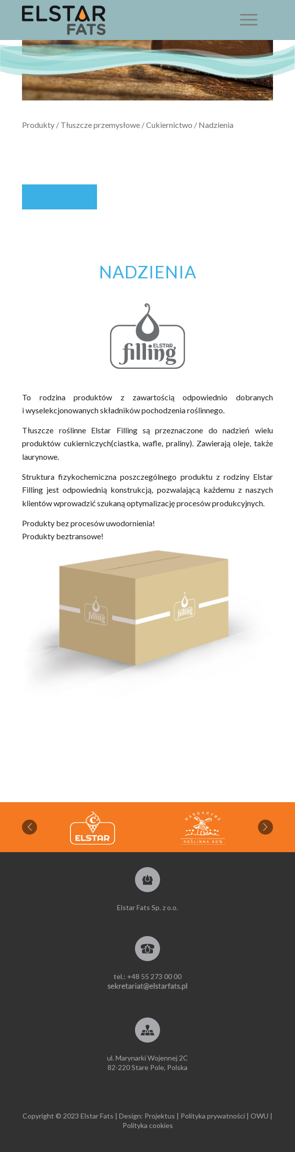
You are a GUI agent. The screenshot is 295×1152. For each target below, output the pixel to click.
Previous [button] (29, 827)
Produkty (38, 124)
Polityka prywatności (212, 1116)
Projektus (159, 1116)
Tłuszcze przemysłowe (100, 124)
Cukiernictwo (169, 124)
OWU (259, 1116)
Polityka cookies (147, 1125)
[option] (203, 828)
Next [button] (265, 827)
